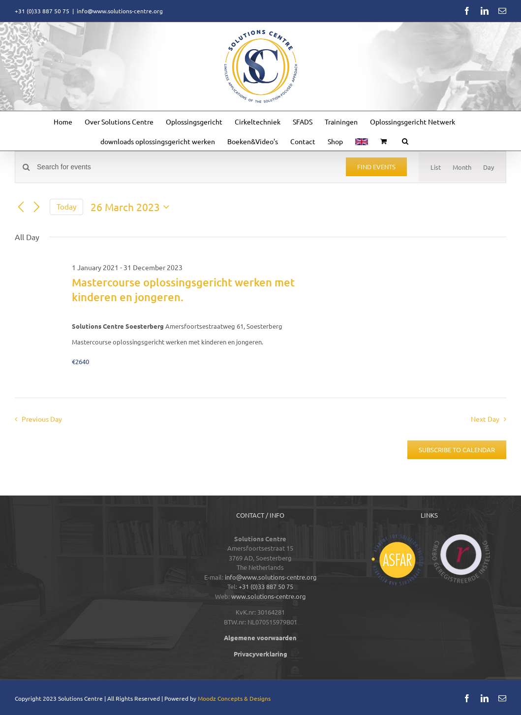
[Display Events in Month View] (462, 167)
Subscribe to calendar (457, 450)
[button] (405, 141)
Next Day (485, 418)
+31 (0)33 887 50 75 (266, 586)
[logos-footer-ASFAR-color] (397, 537)
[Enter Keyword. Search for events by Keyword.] (185, 167)
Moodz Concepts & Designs (234, 698)
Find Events (376, 166)
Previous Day (42, 418)
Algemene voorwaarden (260, 637)
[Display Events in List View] (435, 167)
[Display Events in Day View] (488, 167)
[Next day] (36, 207)
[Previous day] (21, 207)
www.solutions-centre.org (268, 596)
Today (66, 206)
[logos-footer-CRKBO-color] (460, 537)
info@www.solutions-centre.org (120, 11)
